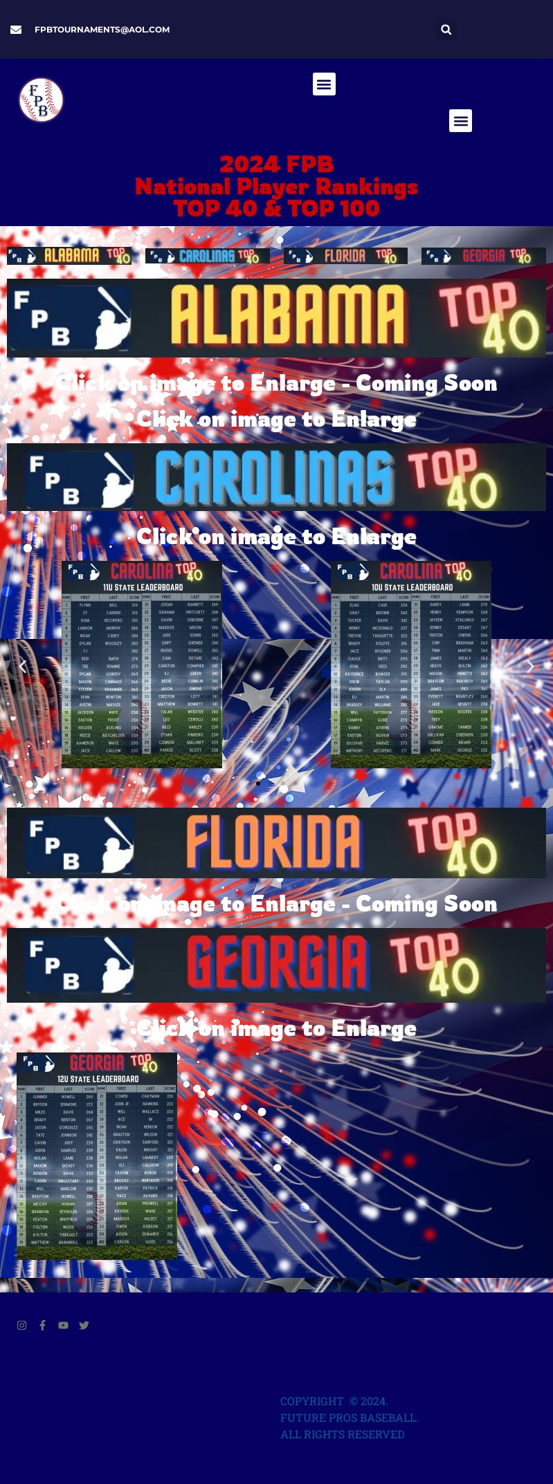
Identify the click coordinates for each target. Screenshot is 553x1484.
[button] (446, 29)
